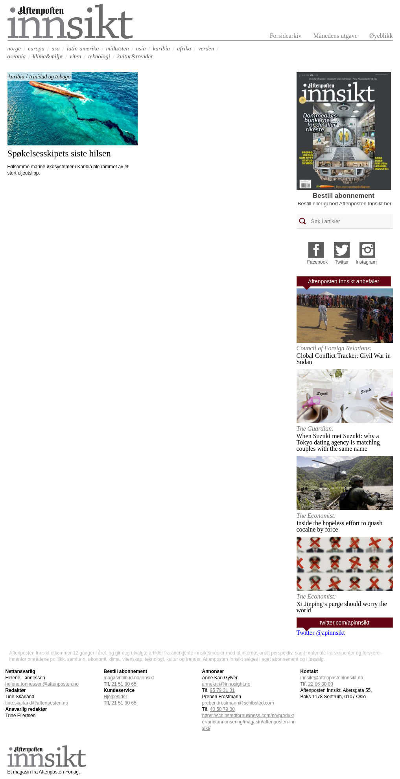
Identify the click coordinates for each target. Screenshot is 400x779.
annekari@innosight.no (226, 684)
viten (75, 56)
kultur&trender (135, 56)
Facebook (317, 262)
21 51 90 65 (124, 684)
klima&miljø (48, 56)
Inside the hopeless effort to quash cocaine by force (340, 526)
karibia (161, 48)
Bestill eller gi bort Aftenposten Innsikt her (344, 203)
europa (36, 48)
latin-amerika (83, 48)
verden (206, 48)
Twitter (341, 262)
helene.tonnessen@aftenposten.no (42, 684)
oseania (16, 56)
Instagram (366, 262)
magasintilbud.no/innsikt (129, 677)
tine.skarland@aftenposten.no (37, 703)
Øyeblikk (381, 35)
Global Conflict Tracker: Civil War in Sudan (344, 358)
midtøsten (117, 48)
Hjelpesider (115, 696)
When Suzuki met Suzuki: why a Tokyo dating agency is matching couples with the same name (338, 442)
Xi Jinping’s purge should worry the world (342, 607)
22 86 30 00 (320, 684)
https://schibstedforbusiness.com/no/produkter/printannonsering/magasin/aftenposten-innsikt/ (249, 722)
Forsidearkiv (286, 35)
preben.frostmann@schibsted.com (238, 703)
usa (56, 48)
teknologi (99, 56)
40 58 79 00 (222, 709)
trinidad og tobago (49, 77)
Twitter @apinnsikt (321, 632)
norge (14, 48)
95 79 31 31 (222, 690)
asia (141, 48)
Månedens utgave (335, 35)
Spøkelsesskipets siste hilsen (59, 153)
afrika (184, 48)
